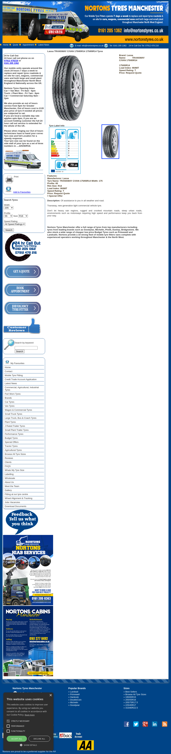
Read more (30, 715)
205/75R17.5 (131, 702)
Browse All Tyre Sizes (135, 694)
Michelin (74, 702)
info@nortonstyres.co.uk (93, 45)
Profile (7, 213)
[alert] (28, 721)
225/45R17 (130, 705)
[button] (28, 744)
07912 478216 (11, 60)
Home (5, 45)
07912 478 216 (152, 45)
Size (15, 216)
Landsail (74, 691)
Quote (15, 45)
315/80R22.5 (131, 708)
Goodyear (75, 705)
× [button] (50, 695)
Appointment (28, 45)
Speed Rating (10, 221)
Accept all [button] (16, 738)
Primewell (74, 694)
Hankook (74, 697)
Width (7, 205)
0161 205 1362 (119, 45)
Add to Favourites (17, 192)
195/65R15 (130, 697)
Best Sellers (131, 691)
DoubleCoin (75, 699)
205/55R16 (130, 699)
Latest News (43, 45)
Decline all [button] (39, 738)
